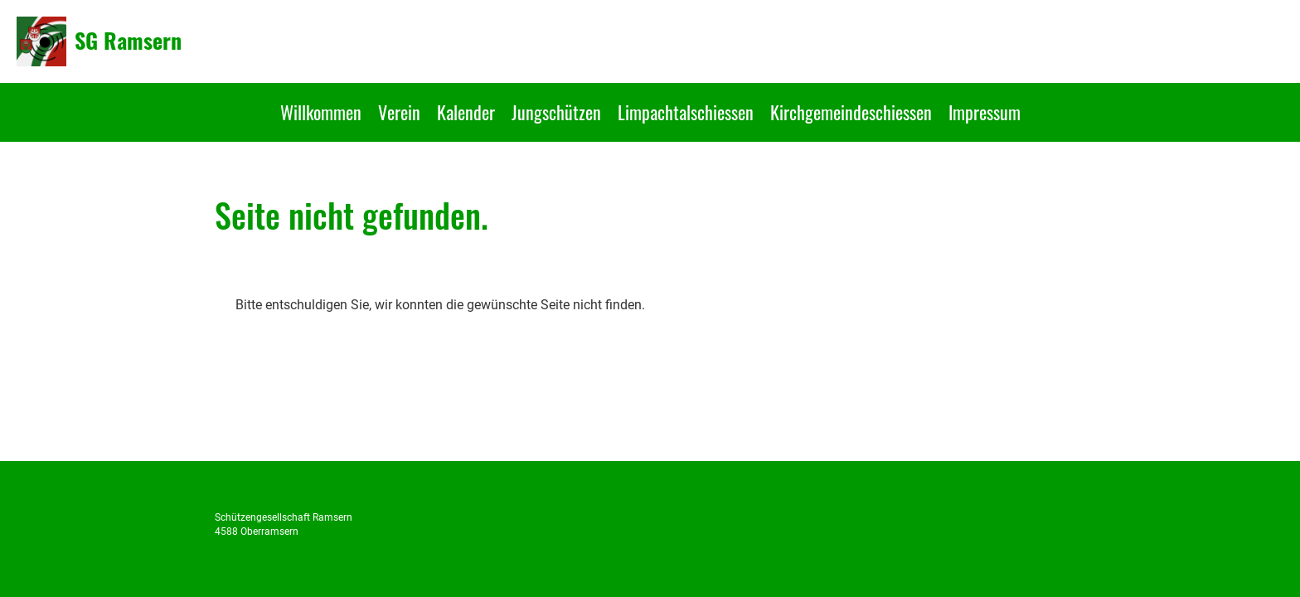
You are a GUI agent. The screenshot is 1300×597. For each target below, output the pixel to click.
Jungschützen (556, 112)
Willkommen (320, 112)
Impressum (984, 112)
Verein (399, 112)
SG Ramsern (128, 41)
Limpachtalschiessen (686, 112)
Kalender (466, 112)
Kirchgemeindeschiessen (851, 112)
